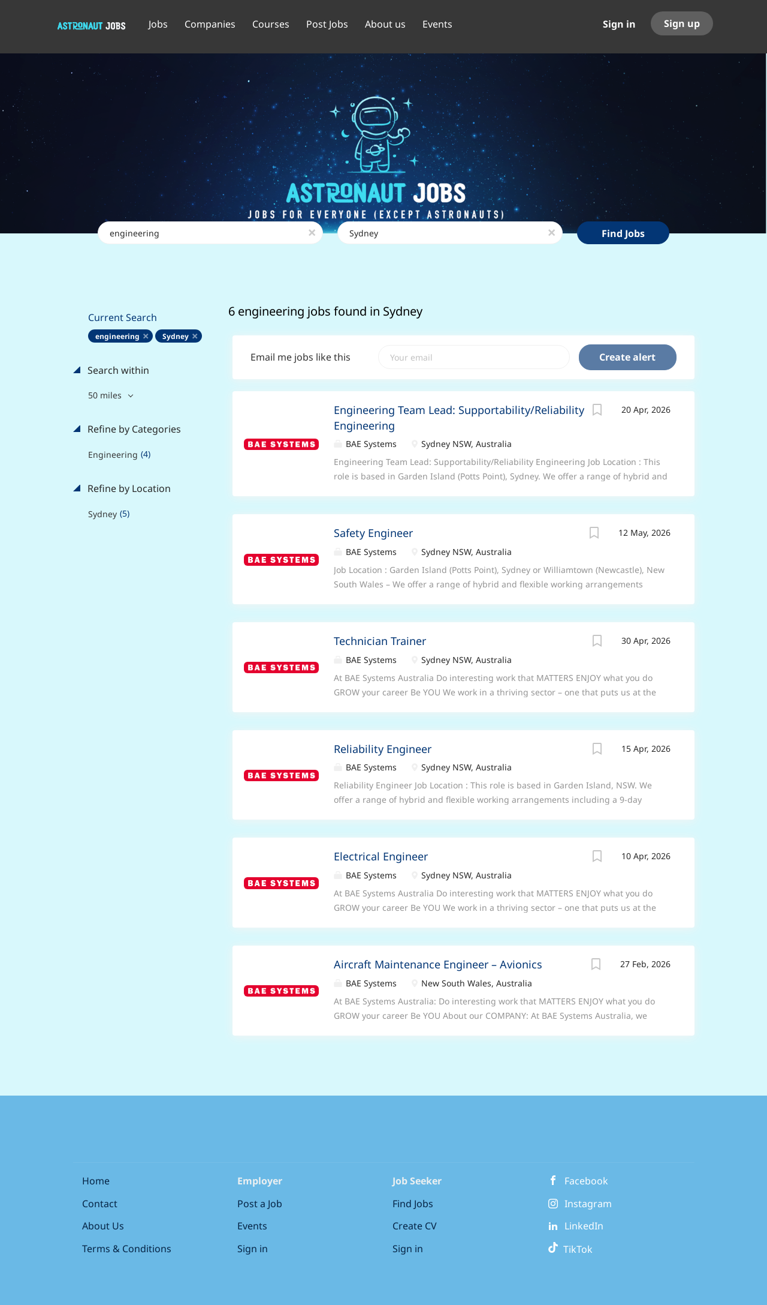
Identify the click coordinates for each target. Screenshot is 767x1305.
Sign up (682, 23)
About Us (103, 1225)
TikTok (570, 1249)
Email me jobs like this (300, 357)
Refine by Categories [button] (133, 429)
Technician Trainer (380, 641)
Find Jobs (623, 233)
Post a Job (259, 1203)
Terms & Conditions (126, 1248)
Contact (99, 1203)
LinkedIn (583, 1225)
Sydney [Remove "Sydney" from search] (175, 336)
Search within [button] (117, 370)
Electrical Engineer (381, 856)
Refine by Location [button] (128, 488)
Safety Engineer (373, 533)
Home (96, 1180)
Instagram (588, 1203)
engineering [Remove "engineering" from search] (117, 336)
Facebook (586, 1180)
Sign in (619, 24)
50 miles (106, 395)
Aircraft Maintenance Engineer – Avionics (438, 964)
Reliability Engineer (382, 749)
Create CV (414, 1225)
